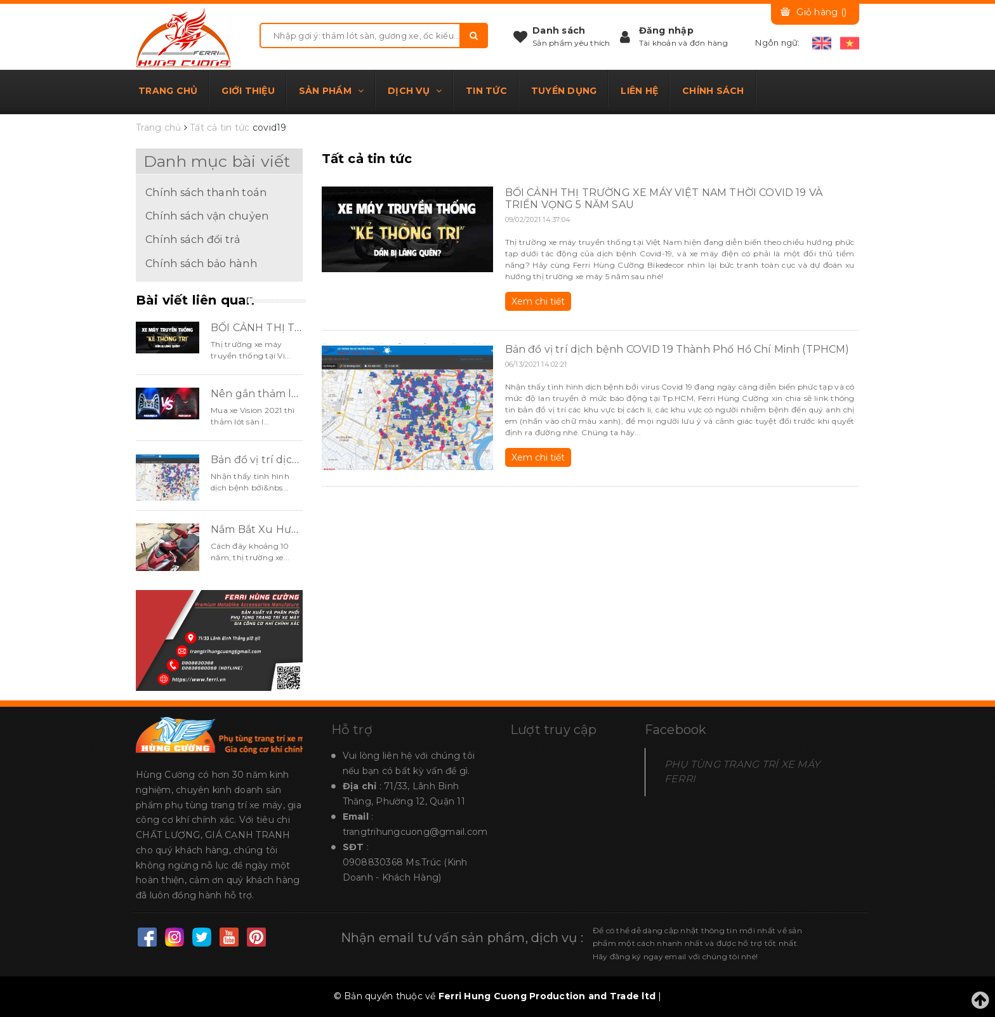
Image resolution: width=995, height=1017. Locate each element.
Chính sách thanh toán (206, 192)
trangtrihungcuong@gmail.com (415, 831)
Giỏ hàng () (821, 12)
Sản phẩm (331, 90)
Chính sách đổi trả (193, 239)
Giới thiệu (248, 90)
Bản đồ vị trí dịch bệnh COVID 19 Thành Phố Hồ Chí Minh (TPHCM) (677, 349)
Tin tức (486, 90)
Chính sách (713, 90)
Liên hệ (639, 90)
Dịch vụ (415, 90)
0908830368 (373, 862)
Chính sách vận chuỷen (206, 215)
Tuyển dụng (564, 90)
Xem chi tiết (538, 301)
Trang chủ (167, 90)
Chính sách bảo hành (201, 263)
